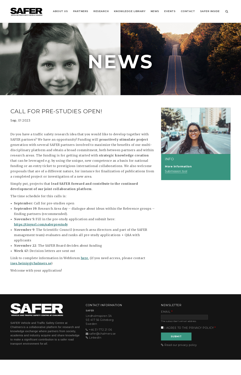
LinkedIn (95, 352)
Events (177, 7)
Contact (195, 7)
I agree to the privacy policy (189, 343)
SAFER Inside (218, 7)
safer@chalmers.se (102, 348)
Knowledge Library (136, 7)
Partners (86, 7)
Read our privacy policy (180, 360)
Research (106, 7)
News (161, 7)
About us (65, 7)
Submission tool (176, 186)
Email (166, 327)
